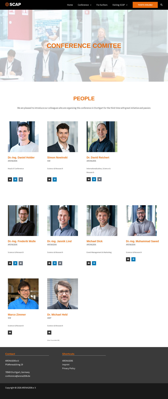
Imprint (65, 364)
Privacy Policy (68, 368)
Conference (86, 4)
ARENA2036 (67, 360)
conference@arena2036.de (17, 376)
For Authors (102, 4)
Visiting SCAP (120, 4)
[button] (91, 4)
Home (72, 4)
